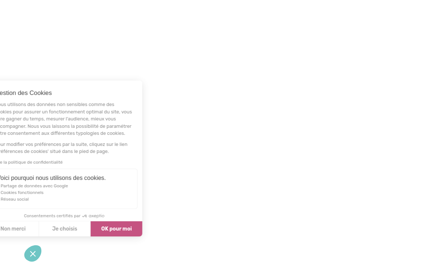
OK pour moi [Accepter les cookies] (95, 229)
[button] (33, 253)
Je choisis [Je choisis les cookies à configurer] (43, 229)
